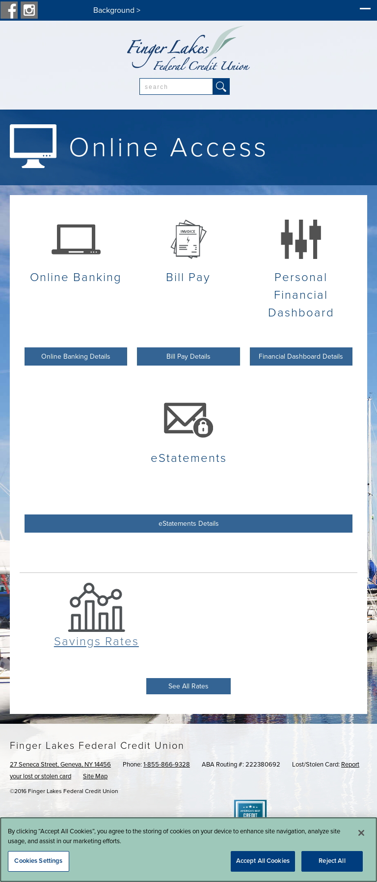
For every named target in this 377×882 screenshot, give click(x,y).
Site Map (95, 776)
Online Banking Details (75, 356)
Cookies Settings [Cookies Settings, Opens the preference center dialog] (38, 861)
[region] (188, 849)
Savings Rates (96, 641)
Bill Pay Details (188, 356)
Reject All (332, 861)
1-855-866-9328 (166, 764)
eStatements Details (189, 523)
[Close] (361, 833)
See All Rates (188, 686)
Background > (116, 10)
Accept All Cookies (263, 861)
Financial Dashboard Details (301, 356)
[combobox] (176, 86)
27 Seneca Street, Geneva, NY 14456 (60, 764)
